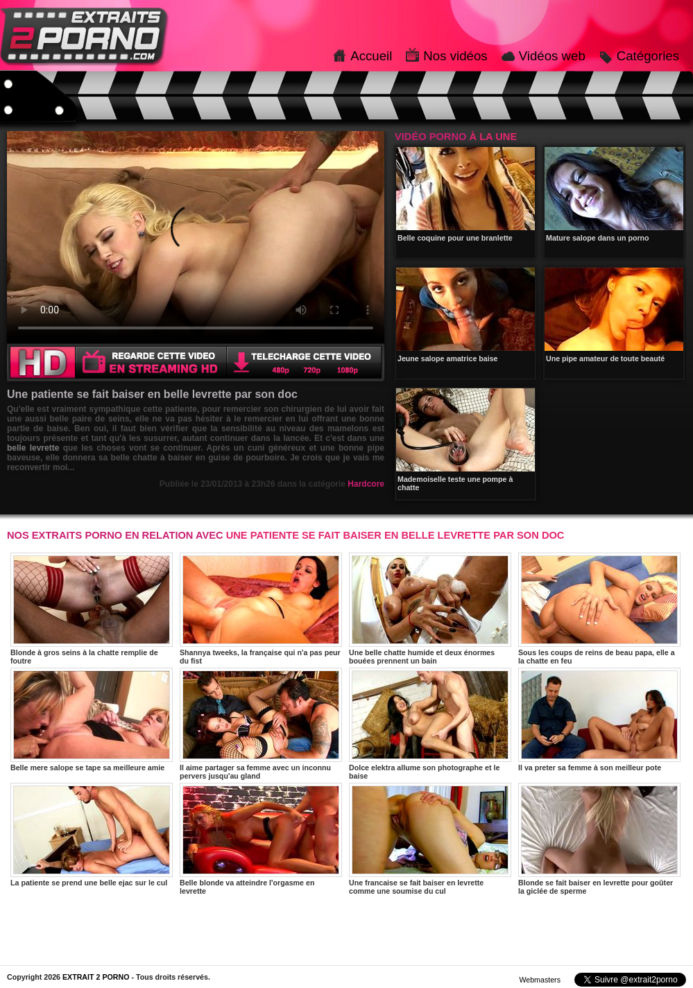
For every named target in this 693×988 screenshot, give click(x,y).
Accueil (371, 56)
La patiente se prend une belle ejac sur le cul (91, 835)
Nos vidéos (455, 56)
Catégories (648, 56)
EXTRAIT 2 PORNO (96, 977)
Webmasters (540, 980)
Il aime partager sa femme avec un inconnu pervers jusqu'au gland (261, 724)
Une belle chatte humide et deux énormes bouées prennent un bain (430, 609)
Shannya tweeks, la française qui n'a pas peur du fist (261, 609)
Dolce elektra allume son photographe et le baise (430, 724)
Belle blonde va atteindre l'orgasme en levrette (261, 839)
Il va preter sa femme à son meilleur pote (599, 720)
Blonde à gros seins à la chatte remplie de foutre (91, 609)
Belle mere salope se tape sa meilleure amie (91, 720)
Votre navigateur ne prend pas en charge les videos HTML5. (195, 237)
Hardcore (366, 484)
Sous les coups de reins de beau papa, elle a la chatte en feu (599, 609)
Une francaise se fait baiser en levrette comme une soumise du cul (430, 839)
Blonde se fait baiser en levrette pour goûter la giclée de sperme (599, 839)
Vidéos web (552, 56)
